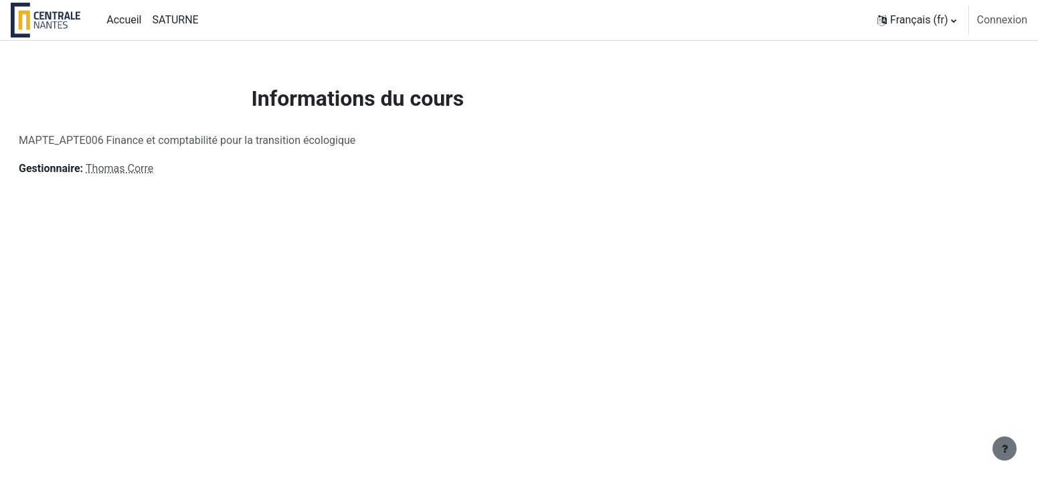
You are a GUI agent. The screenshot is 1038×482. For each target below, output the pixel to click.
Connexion (1002, 19)
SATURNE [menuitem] (175, 19)
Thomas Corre (151, 168)
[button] (917, 20)
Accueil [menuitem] (123, 19)
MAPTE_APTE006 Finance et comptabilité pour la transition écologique (219, 140)
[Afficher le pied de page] (1004, 448)
